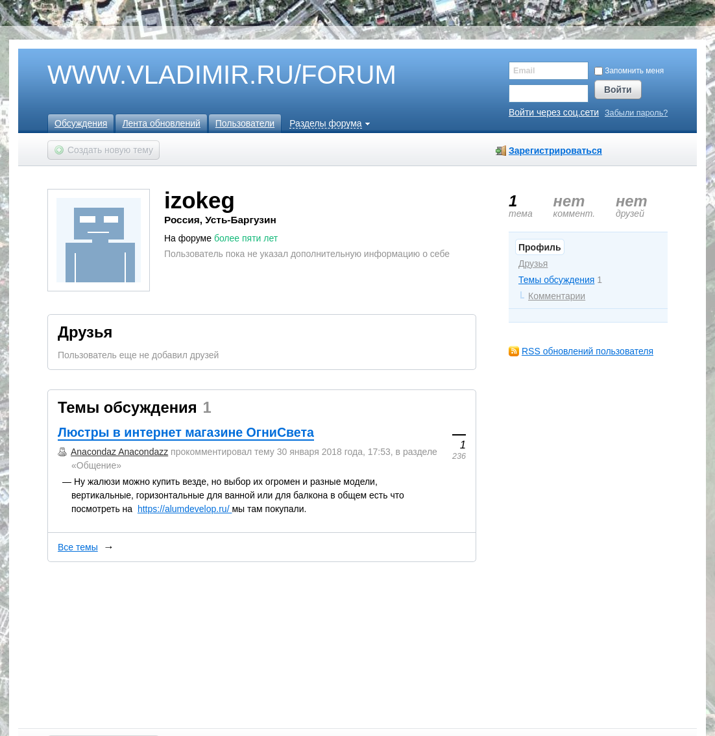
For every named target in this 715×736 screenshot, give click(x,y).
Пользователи (244, 123)
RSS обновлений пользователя (587, 351)
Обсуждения (81, 123)
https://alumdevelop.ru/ (185, 509)
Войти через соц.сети (554, 112)
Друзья (533, 263)
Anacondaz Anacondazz (119, 452)
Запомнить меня (629, 70)
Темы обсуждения (556, 280)
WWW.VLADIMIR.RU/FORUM (199, 75)
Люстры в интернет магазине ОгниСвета (186, 432)
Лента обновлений (161, 123)
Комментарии (556, 296)
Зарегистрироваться (555, 150)
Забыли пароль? (636, 113)
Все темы (78, 547)
